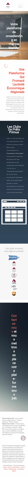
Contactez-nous (14, 323)
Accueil (5, 467)
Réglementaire (12, 469)
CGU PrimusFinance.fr (14, 467)
